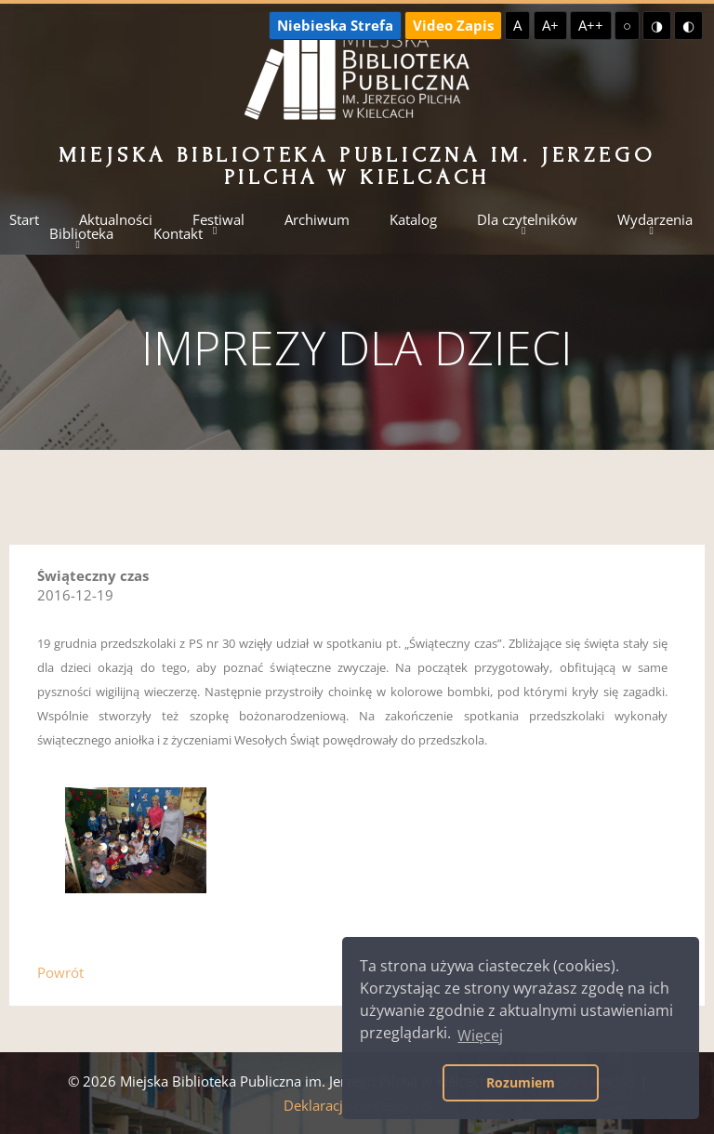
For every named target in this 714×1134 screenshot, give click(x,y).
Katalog (413, 220)
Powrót (60, 972)
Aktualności (115, 220)
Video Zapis (453, 25)
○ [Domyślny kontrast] (627, 25)
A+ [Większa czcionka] (550, 25)
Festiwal (218, 220)
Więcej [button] (480, 1035)
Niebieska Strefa (335, 25)
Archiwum (317, 220)
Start (24, 220)
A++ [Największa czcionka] (590, 25)
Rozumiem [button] (520, 1082)
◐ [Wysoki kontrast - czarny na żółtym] (688, 25)
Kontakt (178, 234)
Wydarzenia (655, 220)
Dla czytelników (527, 220)
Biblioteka (81, 234)
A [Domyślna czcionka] (517, 25)
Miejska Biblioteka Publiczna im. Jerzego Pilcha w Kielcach (357, 166)
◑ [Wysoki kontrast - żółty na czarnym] (657, 25)
